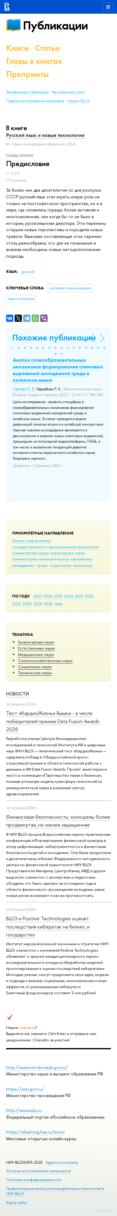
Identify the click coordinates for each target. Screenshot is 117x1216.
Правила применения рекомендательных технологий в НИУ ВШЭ (55, 1191)
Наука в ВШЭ (78, 101)
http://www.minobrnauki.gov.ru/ (37, 1067)
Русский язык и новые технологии (45, 135)
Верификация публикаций (27, 92)
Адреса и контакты (61, 1162)
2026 (48, 596)
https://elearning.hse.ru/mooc (35, 1132)
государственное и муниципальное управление (55, 546)
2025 (58, 596)
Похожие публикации (54, 337)
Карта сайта (16, 1202)
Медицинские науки (36, 654)
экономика (82, 565)
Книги (17, 48)
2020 (27, 603)
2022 (89, 596)
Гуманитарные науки (36, 642)
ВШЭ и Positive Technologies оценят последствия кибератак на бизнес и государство (48, 926)
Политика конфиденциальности (34, 1179)
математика (81, 559)
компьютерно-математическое (40, 559)
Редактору (103, 1210)
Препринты (27, 74)
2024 (68, 596)
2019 (37, 603)
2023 (79, 596)
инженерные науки (67, 553)
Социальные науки (35, 666)
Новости (17, 694)
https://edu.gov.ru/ (25, 1089)
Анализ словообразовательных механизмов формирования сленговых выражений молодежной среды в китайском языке (58, 370)
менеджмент (23, 565)
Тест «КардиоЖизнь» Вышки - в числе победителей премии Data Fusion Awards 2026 (52, 721)
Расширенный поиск (69, 92)
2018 (48, 603)
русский (28, 271)
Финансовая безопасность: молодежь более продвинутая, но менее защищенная (58, 820)
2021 (16, 603)
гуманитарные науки (30, 553)
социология (60, 565)
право (42, 565)
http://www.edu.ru (24, 1110)
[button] (13, 348)
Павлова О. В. (24, 389)
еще (58, 603)
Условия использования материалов (38, 1170)
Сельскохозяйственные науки (45, 660)
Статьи (47, 48)
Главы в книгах (34, 61)
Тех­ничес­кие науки (35, 672)
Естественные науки (36, 648)
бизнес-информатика (31, 540)
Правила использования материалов (35, 101)
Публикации (55, 25)
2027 (37, 596)
